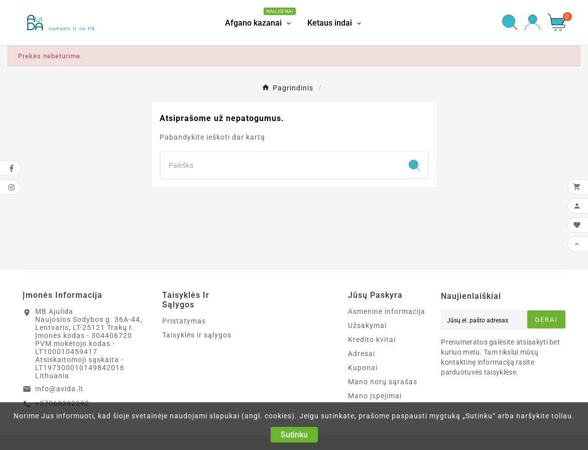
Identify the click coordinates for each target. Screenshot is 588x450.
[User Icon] (532, 22)
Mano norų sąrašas (382, 382)
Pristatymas (184, 321)
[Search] (281, 165)
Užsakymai (367, 325)
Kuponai (363, 368)
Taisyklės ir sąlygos (196, 335)
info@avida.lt (59, 389)
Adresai (361, 354)
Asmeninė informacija (386, 311)
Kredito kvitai (372, 339)
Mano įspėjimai (375, 396)
